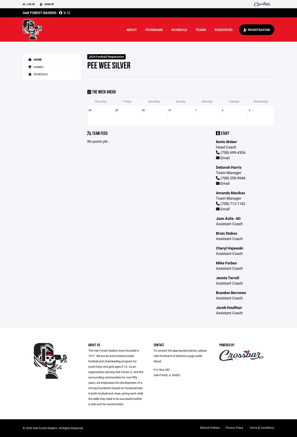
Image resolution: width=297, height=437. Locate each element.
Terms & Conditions (261, 428)
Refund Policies (210, 428)
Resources (223, 30)
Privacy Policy (234, 428)
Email (223, 157)
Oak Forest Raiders (40, 13)
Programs (154, 30)
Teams (201, 30)
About (131, 30)
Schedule (179, 30)
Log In (29, 4)
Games (35, 67)
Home (34, 59)
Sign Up (47, 4)
